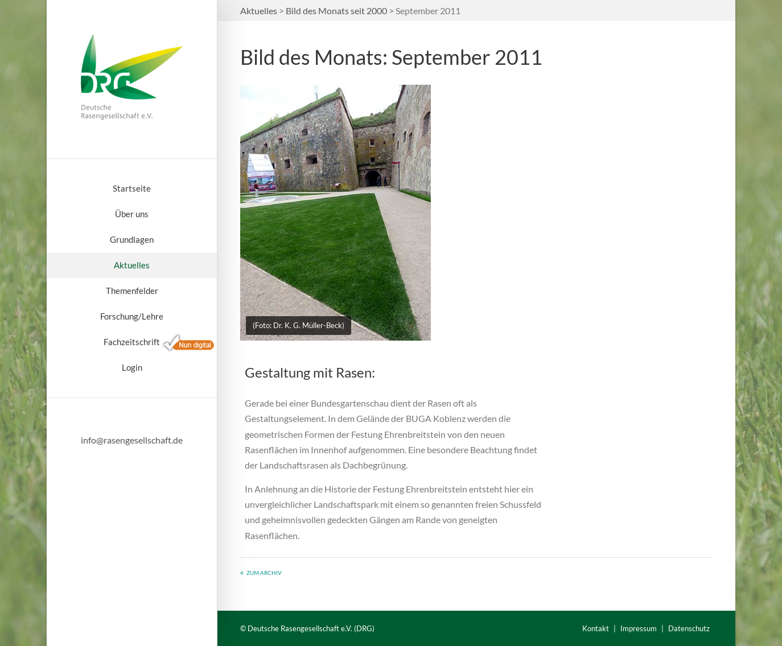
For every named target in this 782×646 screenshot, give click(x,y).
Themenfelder (132, 290)
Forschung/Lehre (131, 316)
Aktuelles (132, 265)
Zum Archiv (264, 572)
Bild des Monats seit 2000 (336, 10)
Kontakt (595, 628)
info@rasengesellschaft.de (132, 439)
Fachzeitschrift (132, 342)
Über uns (132, 214)
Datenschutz (689, 628)
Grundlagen (132, 239)
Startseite (132, 188)
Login (132, 367)
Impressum (638, 628)
